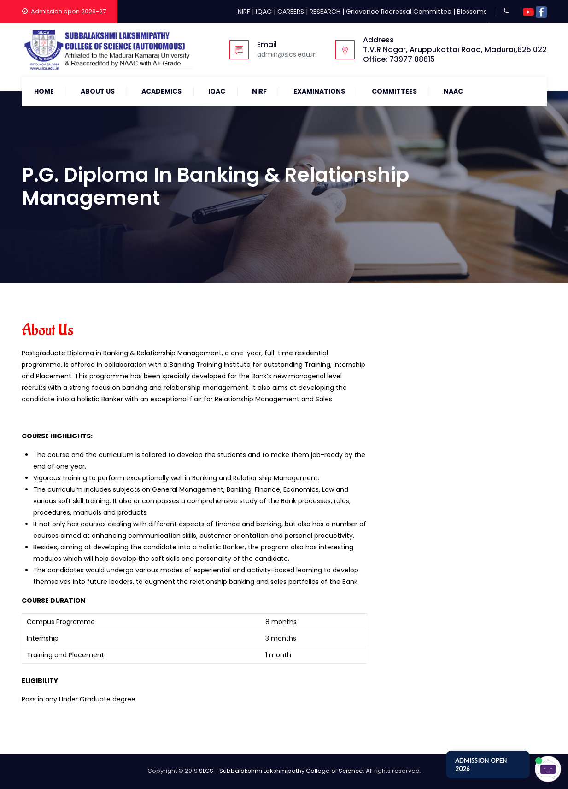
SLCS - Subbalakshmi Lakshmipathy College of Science (281, 770)
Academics (161, 91)
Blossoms (472, 11)
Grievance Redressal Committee (398, 11)
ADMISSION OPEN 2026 (481, 764)
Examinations (319, 91)
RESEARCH (325, 11)
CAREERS (290, 11)
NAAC (453, 91)
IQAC (264, 11)
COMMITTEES (394, 91)
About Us (98, 91)
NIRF (244, 11)
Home (44, 91)
